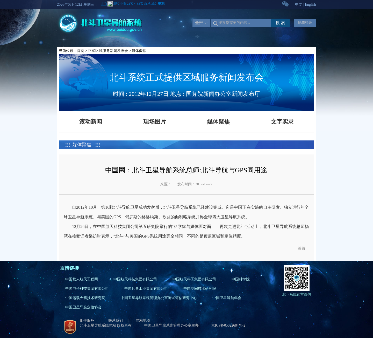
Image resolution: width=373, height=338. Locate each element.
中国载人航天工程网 (81, 279)
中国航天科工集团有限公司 (194, 279)
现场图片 (154, 121)
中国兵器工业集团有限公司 (146, 288)
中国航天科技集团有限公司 (135, 279)
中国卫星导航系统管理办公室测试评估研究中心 (159, 298)
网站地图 (143, 320)
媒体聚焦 (218, 121)
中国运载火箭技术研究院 (85, 298)
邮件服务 (87, 320)
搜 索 (280, 23)
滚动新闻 (90, 121)
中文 (298, 4)
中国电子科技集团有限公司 (87, 288)
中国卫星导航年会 (226, 298)
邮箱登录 (305, 23)
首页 (80, 51)
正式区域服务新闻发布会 (108, 51)
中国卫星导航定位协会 (83, 307)
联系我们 (115, 320)
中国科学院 (241, 279)
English (310, 4)
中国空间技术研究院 (199, 288)
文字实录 (282, 121)
